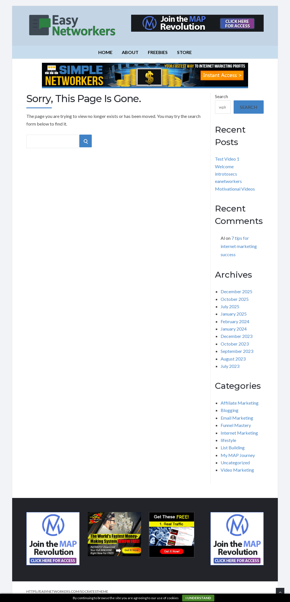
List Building (233, 447)
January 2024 (234, 328)
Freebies (158, 52)
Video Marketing (237, 469)
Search (221, 96)
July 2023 (230, 366)
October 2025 (235, 299)
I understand (198, 598)
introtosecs (226, 173)
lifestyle (228, 440)
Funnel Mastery (236, 425)
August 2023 (233, 358)
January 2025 (234, 313)
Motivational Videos (235, 188)
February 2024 (235, 321)
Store (184, 52)
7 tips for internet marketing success (239, 246)
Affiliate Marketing (240, 402)
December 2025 (236, 291)
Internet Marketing (239, 432)
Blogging (229, 410)
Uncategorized (235, 462)
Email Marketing (237, 417)
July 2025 (230, 306)
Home (105, 52)
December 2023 (236, 336)
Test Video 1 (227, 158)
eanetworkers (228, 181)
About (130, 52)
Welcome (224, 166)
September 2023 (237, 351)
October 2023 (235, 343)
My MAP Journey (238, 455)
